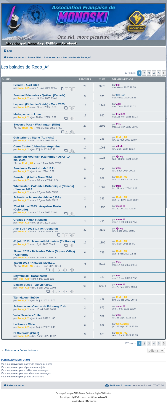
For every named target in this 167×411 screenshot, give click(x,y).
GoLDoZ (120, 95)
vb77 (119, 275)
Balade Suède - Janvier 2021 (32, 284)
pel (118, 84)
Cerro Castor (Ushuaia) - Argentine (36, 146)
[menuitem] (7, 51)
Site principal (15, 43)
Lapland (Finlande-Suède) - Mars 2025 (39, 104)
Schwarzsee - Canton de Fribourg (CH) (39, 306)
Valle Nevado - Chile (26, 315)
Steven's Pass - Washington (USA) (36, 124)
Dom (118, 185)
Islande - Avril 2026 (26, 85)
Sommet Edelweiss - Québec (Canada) (39, 95)
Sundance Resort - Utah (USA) (34, 168)
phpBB (73, 393)
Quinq (119, 156)
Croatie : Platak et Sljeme (30, 219)
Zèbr (118, 104)
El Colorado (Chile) (26, 333)
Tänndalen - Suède (26, 297)
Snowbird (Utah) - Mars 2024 (32, 177)
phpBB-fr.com (77, 397)
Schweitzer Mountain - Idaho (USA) (37, 197)
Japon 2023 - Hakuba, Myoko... (34, 262)
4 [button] (154, 73)
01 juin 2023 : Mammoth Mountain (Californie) (44, 241)
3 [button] (149, 73)
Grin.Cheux (122, 324)
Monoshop (36, 43)
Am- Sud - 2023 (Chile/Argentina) (35, 228)
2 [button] (144, 73)
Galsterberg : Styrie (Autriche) (33, 137)
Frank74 (120, 114)
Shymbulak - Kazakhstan (30, 275)
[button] (164, 73)
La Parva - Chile (24, 324)
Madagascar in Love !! (28, 114)
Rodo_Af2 (23, 88)
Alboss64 (102, 397)
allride (119, 146)
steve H (120, 206)
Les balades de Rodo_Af (24, 67)
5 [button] (159, 73)
